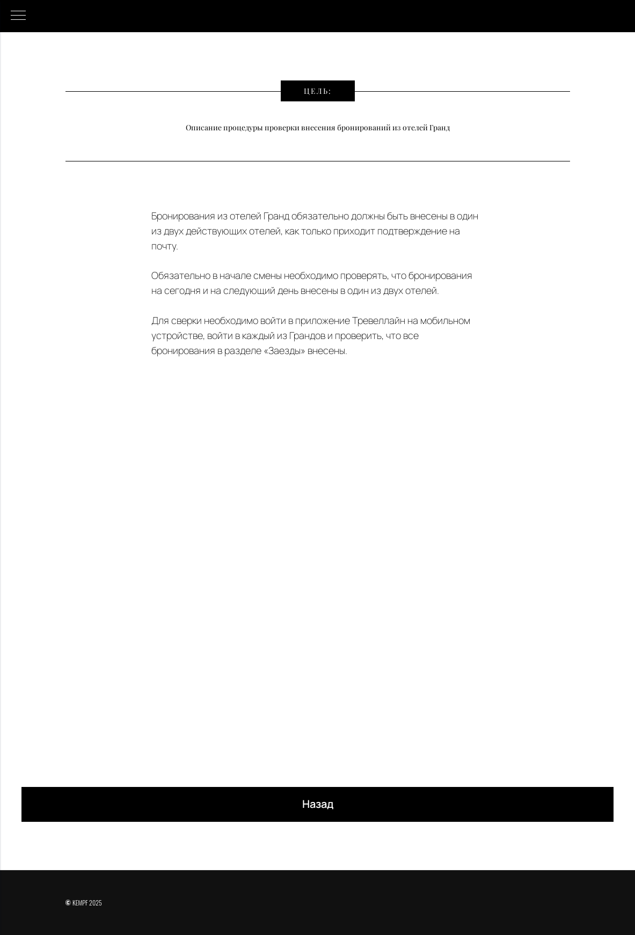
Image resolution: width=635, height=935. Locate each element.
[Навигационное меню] (18, 16)
